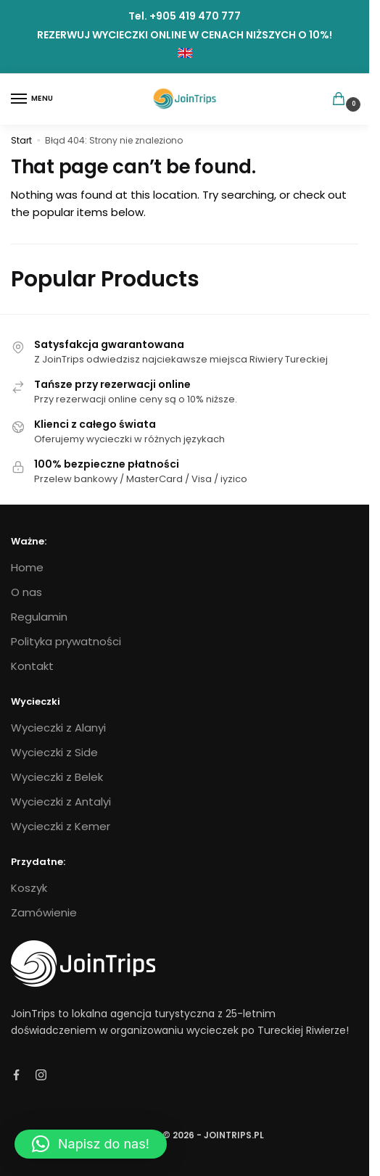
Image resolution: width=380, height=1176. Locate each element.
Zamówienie (44, 912)
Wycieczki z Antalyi (61, 801)
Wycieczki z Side (54, 752)
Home (27, 567)
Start (21, 140)
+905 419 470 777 (195, 16)
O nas (26, 592)
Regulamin (39, 616)
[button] (91, 1144)
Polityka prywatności (66, 641)
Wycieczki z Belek (57, 776)
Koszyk (29, 887)
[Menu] (32, 99)
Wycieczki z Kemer (60, 826)
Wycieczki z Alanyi (58, 727)
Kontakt (32, 666)
